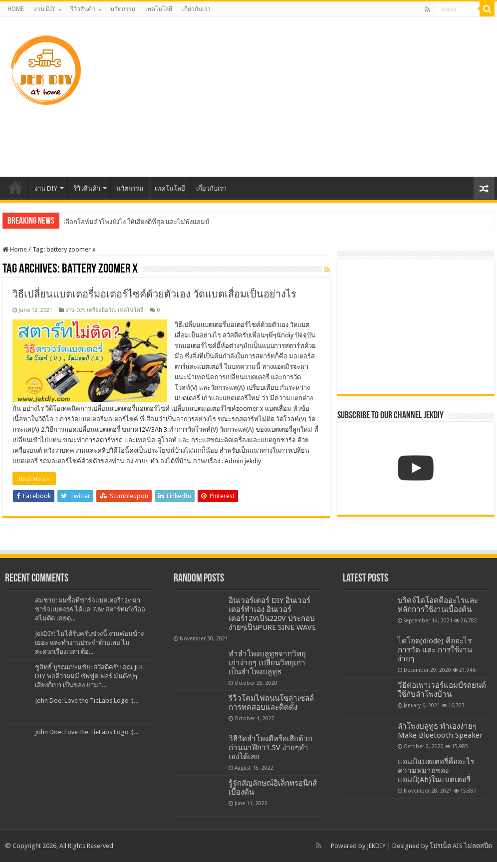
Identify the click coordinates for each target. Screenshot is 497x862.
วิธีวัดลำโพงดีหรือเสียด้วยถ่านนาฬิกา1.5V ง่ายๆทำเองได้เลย (270, 747)
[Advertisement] (305, 97)
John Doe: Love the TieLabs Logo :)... (86, 700)
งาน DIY (44, 8)
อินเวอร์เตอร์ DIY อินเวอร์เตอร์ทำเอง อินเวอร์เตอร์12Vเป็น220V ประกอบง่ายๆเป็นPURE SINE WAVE (272, 614)
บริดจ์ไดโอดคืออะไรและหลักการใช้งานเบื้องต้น (438, 605)
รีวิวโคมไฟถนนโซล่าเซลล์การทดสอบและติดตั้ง (271, 703)
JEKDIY (376, 846)
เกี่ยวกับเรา (196, 8)
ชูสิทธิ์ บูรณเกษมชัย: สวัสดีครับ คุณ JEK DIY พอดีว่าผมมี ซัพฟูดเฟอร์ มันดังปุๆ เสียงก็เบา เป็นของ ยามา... (89, 676)
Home (14, 249)
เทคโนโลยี (158, 8)
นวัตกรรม (122, 8)
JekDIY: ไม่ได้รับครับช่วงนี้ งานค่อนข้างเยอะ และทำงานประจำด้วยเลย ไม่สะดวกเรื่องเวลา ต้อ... (89, 642)
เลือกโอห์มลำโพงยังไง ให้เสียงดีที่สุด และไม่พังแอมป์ (136, 222)
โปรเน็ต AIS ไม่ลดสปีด (461, 846)
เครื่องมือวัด (101, 310)
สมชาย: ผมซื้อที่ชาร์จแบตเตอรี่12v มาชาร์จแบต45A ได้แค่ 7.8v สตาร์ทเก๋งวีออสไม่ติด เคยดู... (90, 609)
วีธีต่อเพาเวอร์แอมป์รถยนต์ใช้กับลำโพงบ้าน (442, 690)
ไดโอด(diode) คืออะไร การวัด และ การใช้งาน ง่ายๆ (435, 649)
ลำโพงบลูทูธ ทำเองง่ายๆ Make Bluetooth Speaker (440, 731)
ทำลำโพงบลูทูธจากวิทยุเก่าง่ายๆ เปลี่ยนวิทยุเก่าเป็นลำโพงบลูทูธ (267, 662)
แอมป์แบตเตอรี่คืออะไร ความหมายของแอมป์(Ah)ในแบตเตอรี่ (436, 770)
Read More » (34, 478)
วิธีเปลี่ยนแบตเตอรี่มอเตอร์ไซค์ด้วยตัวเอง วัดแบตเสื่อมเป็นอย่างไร (154, 294)
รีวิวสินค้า (82, 8)
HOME (15, 8)
